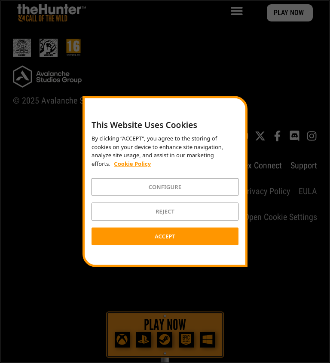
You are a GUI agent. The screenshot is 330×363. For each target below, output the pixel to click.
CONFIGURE (165, 186)
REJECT (165, 211)
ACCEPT (165, 236)
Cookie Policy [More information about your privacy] (132, 164)
